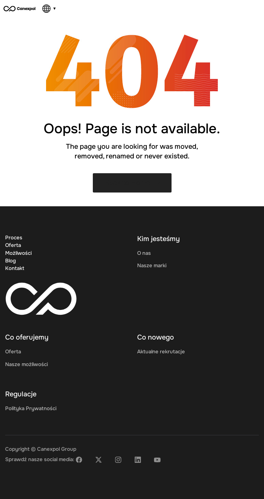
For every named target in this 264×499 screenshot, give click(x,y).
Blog (10, 260)
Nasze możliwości (26, 364)
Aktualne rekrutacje (161, 351)
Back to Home (132, 182)
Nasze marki (151, 265)
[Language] (49, 8)
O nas (144, 253)
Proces (13, 237)
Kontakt (14, 268)
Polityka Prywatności (30, 408)
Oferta (13, 245)
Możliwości (18, 253)
